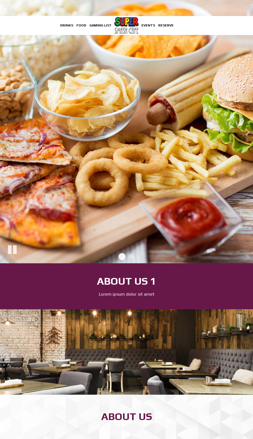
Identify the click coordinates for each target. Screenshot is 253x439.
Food (81, 25)
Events (148, 25)
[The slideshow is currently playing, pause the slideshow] (12, 249)
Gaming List (100, 25)
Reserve (166, 25)
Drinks (66, 25)
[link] (126, 25)
